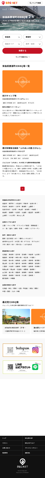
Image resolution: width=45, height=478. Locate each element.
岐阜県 (24, 263)
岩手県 (17, 254)
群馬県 (17, 260)
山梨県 (24, 260)
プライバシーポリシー (31, 448)
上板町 (4, 215)
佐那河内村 (6, 209)
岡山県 (12, 269)
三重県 (4, 266)
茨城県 (4, 260)
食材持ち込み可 (7, 241)
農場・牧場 (18, 228)
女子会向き (28, 244)
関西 (36, 288)
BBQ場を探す (29, 438)
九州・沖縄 (16, 291)
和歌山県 (5, 269)
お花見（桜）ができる (22, 241)
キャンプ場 (11, 225)
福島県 (4, 257)
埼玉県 (26, 257)
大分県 (24, 275)
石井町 (14, 209)
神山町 (20, 209)
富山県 (4, 263)
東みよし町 (20, 215)
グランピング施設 (23, 225)
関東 (14, 288)
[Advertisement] (22, 407)
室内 (10, 228)
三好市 (17, 206)
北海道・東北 (7, 288)
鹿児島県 (5, 278)
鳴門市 (11, 203)
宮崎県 (31, 275)
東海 (31, 288)
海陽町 (11, 212)
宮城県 (24, 254)
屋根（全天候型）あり (10, 238)
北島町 (24, 212)
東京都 (11, 257)
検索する (22, 51)
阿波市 (4, 206)
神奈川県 (18, 257)
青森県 (11, 254)
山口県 (4, 272)
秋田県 (31, 254)
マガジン (4, 443)
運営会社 (27, 453)
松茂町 (17, 212)
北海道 (4, 254)
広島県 (19, 269)
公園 (3, 225)
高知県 (31, 272)
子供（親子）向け (8, 244)
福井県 (17, 263)
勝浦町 (24, 206)
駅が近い (19, 244)
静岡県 (31, 263)
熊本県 (17, 275)
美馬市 (11, 206)
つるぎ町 (12, 215)
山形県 (37, 254)
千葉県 (32, 257)
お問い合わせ (6, 448)
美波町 (4, 212)
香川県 (11, 272)
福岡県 (37, 272)
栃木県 (11, 260)
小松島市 (18, 203)
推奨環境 (4, 453)
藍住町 (31, 212)
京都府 (24, 266)
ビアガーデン (35, 228)
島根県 (32, 269)
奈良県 (37, 266)
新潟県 (37, 260)
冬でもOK (35, 241)
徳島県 (17, 272)
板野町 (37, 212)
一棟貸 (26, 228)
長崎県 (11, 275)
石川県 (11, 263)
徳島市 (4, 203)
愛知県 (37, 263)
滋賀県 (31, 266)
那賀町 (27, 209)
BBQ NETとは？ (30, 443)
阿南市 (26, 203)
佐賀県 (4, 275)
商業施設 (34, 225)
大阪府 (11, 266)
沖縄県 (12, 278)
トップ (4, 438)
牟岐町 (34, 209)
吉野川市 (33, 203)
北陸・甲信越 (23, 288)
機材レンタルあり (26, 238)
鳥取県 (26, 269)
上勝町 (31, 206)
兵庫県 (17, 266)
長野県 (31, 260)
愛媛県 (24, 272)
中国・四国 (6, 291)
